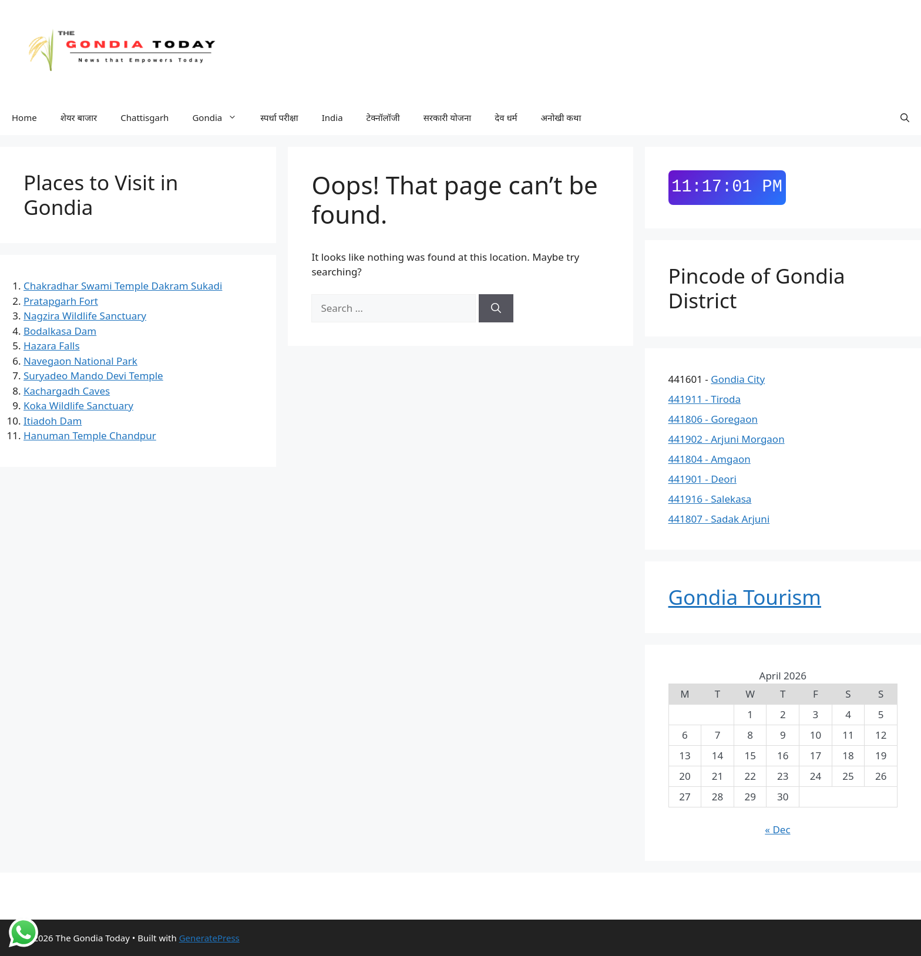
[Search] (496, 308)
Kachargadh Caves (66, 391)
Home (24, 117)
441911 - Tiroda (704, 399)
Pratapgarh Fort (60, 301)
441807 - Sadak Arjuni (719, 519)
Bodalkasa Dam (59, 331)
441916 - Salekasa (710, 499)
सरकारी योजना (447, 117)
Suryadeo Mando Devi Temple (93, 375)
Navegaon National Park (80, 361)
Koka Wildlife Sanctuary (78, 405)
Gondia (220, 118)
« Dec (777, 829)
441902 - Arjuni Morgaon (726, 439)
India (332, 117)
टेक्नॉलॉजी (383, 117)
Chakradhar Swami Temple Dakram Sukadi (122, 285)
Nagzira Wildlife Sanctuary (84, 315)
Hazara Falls (51, 345)
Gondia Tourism (744, 597)
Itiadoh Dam (52, 420)
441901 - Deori (702, 479)
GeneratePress (209, 938)
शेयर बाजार (79, 117)
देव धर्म (506, 117)
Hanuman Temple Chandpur (89, 435)
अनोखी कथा (561, 117)
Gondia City (738, 379)
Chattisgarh (144, 117)
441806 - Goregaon (713, 419)
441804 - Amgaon (709, 459)
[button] (905, 117)
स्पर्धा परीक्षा (279, 117)
